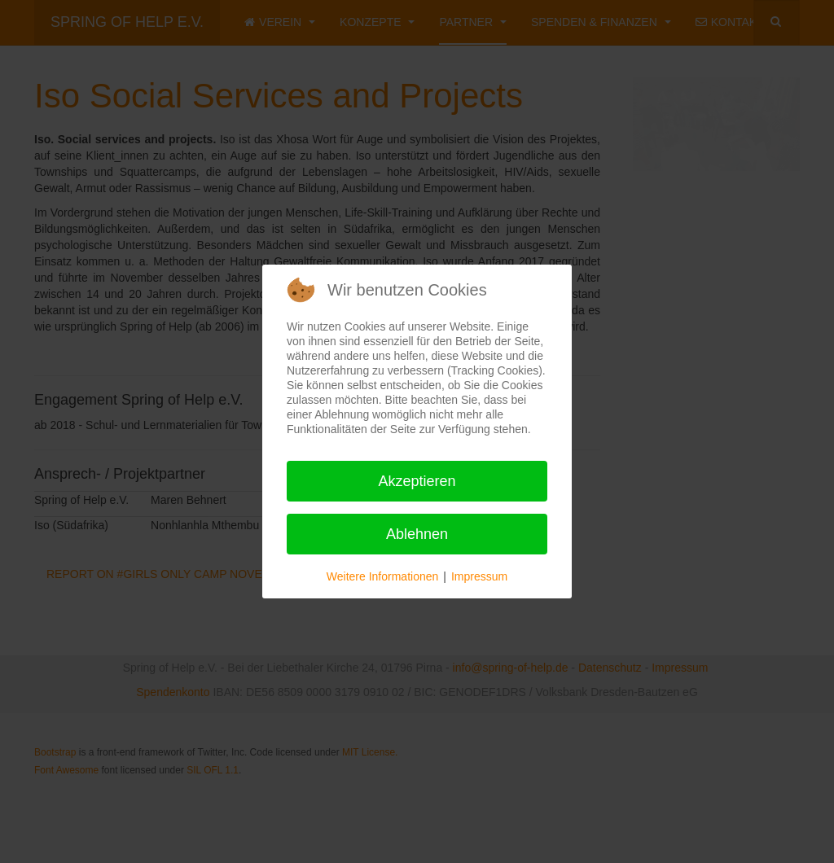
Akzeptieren (416, 481)
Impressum (479, 576)
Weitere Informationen (382, 576)
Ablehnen (417, 534)
